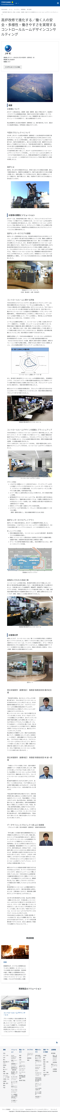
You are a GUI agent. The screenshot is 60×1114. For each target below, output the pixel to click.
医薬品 (4, 1065)
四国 (44, 1070)
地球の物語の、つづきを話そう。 (38, 1057)
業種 (4, 1050)
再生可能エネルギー (6, 1062)
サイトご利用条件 (6, 1109)
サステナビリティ (55, 1059)
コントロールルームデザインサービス (14, 1014)
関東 (44, 1060)
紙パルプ (5, 1069)
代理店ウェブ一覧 (46, 1075)
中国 (44, 1068)
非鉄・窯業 (5, 1073)
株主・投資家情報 (55, 1056)
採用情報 (55, 1062)
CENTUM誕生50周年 (38, 1089)
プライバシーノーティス (17, 1109)
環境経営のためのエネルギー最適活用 (14, 1068)
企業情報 (53, 1050)
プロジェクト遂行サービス (22, 1066)
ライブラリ (16, 9)
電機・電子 (5, 1083)
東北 (44, 1057)
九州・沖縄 (45, 1072)
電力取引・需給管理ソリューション (14, 1073)
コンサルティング (22, 1062)
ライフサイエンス (22, 1073)
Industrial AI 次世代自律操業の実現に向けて (38, 1079)
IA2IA (36, 1070)
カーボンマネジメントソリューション (14, 1078)
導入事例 (29, 9)
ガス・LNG (5, 1055)
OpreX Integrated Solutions (13, 1057)
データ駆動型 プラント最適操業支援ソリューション (14, 1096)
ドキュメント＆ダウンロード (30, 1055)
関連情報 (23, 9)
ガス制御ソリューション (14, 1101)
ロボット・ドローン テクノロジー (38, 1085)
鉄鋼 (5, 962)
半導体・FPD (6, 1079)
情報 (20, 1055)
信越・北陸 (45, 1062)
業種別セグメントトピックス (38, 1062)
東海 (44, 1064)
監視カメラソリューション (14, 1087)
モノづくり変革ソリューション (14, 1083)
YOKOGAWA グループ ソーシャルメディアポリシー (37, 1109)
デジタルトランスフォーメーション (38, 1074)
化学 (4, 1057)
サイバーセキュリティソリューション (14, 1091)
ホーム (10, 9)
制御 (20, 1057)
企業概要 (55, 1069)
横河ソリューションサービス (54, 1066)
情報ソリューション (14, 1061)
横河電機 (53, 1053)
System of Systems (37, 1067)
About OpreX (38, 1065)
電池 (4, 1085)
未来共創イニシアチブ (38, 1097)
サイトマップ (54, 1109)
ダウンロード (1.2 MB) (12, 67)
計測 (20, 1060)
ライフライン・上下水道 (6, 1076)
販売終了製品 (22, 1080)
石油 (4, 1053)
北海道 (44, 1055)
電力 (4, 1059)
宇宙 (4, 1087)
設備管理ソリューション (14, 1064)
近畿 (44, 1066)
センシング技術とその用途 (38, 1092)
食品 (4, 1067)
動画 (28, 1060)
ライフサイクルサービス (22, 1069)
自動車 (4, 1081)
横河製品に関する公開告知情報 (22, 1077)
